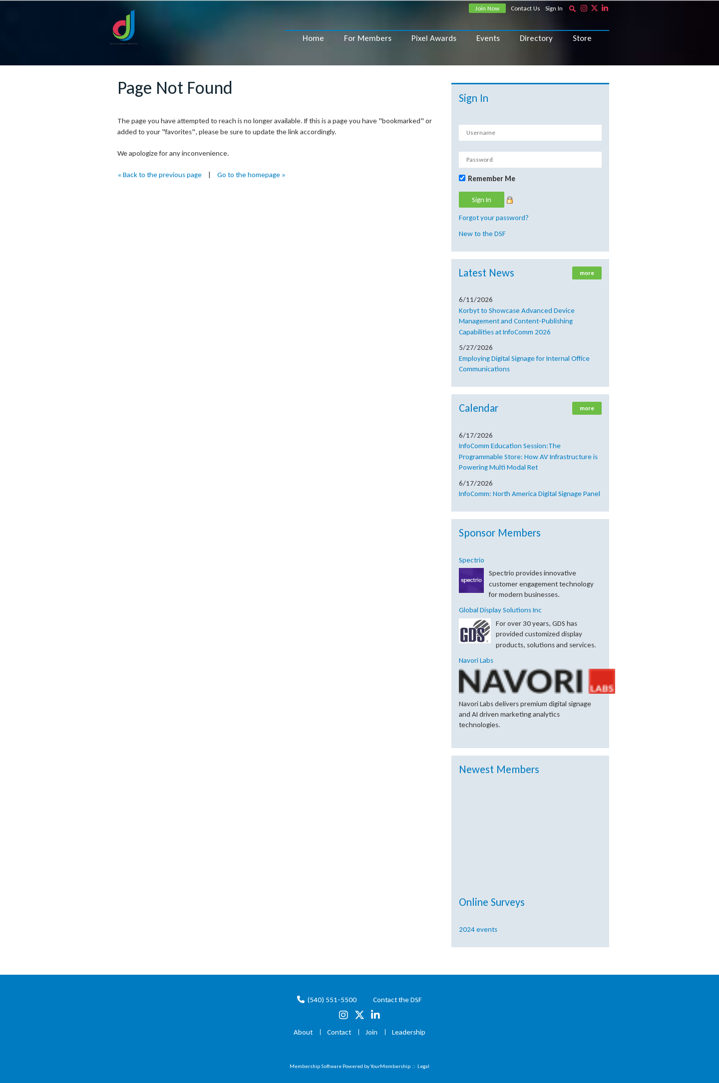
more (587, 273)
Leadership (408, 1032)
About (303, 1032)
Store (582, 38)
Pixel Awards (433, 38)
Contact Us (525, 8)
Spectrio (471, 559)
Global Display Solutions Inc (500, 609)
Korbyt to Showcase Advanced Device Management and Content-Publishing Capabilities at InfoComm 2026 (517, 321)
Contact (339, 1032)
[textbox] (572, 8)
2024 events (478, 929)
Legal (423, 1066)
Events (488, 38)
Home (313, 38)
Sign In (554, 8)
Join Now (487, 8)
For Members (367, 38)
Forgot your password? (494, 217)
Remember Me (491, 178)
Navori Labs (476, 660)
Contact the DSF (397, 999)
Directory (536, 38)
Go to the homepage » (251, 174)
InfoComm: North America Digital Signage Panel (529, 493)
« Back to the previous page (159, 174)
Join (371, 1032)
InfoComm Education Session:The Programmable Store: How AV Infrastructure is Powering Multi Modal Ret (528, 456)
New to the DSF (482, 233)
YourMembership (390, 1066)
